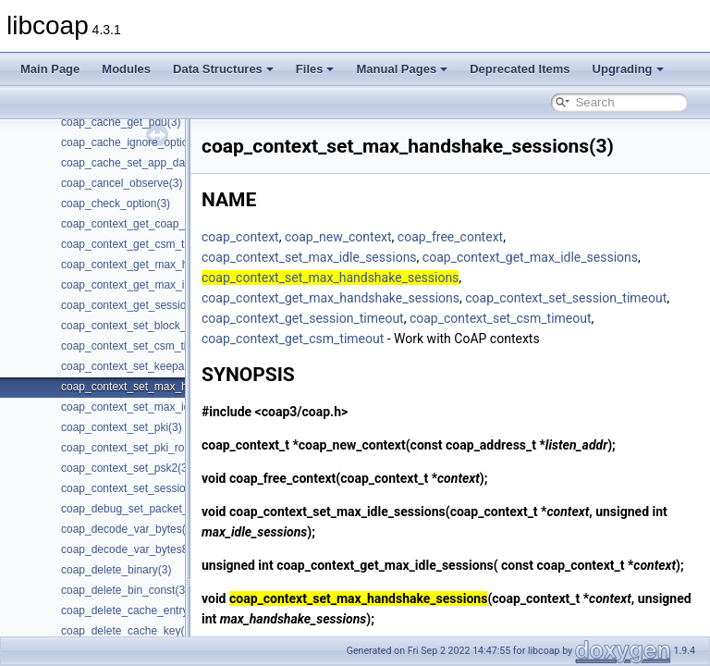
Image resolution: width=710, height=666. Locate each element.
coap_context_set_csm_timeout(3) (145, 345)
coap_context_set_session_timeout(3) (154, 488)
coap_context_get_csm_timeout (526, 338)
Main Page (50, 69)
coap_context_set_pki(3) (121, 427)
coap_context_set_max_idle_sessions (355, 257)
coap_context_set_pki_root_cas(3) (145, 447)
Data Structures (223, 69)
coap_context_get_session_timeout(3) (155, 305)
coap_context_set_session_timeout (348, 318)
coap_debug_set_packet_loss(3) (141, 508)
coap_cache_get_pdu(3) (120, 122)
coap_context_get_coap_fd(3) (134, 223)
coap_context (286, 236)
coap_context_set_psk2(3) (126, 468)
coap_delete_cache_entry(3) (131, 610)
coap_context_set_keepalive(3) (137, 366)
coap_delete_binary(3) (116, 569)
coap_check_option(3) (115, 203)
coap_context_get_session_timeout (556, 318)
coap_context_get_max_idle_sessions (576, 257)
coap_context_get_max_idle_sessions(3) (161, 284)
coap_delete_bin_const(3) (125, 590)
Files (315, 69)
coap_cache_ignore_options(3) (137, 142)
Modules (126, 69)
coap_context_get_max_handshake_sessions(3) (180, 264)
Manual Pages (401, 69)
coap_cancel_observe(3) (121, 183)
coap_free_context (496, 236)
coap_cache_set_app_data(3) (134, 162)
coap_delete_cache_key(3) (127, 630)
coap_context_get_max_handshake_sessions (377, 297)
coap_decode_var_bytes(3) (128, 529)
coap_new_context (384, 236)
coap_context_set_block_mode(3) (144, 325)
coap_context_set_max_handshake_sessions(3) (180, 386)
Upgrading (628, 69)
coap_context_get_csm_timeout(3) (146, 244)
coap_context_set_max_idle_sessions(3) (161, 407)
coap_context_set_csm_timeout (339, 338)
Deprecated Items (519, 69)
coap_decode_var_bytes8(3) (131, 549)
